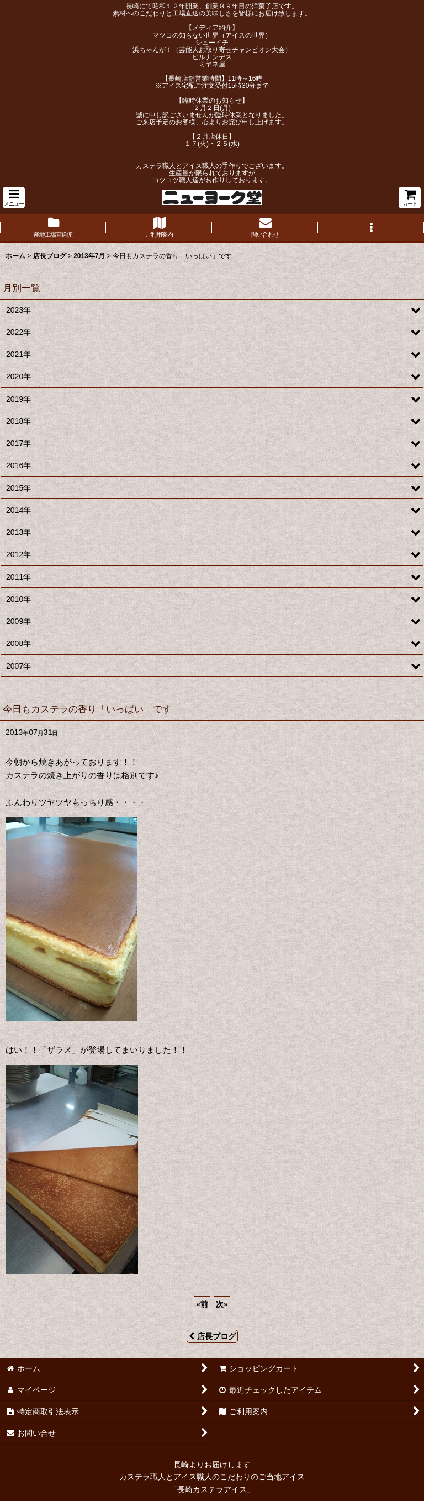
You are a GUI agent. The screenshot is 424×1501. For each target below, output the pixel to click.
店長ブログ (212, 1336)
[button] (14, 197)
